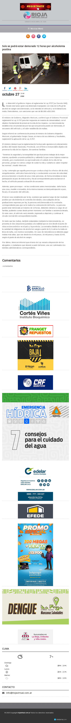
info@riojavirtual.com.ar (19, 693)
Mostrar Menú (35, 29)
